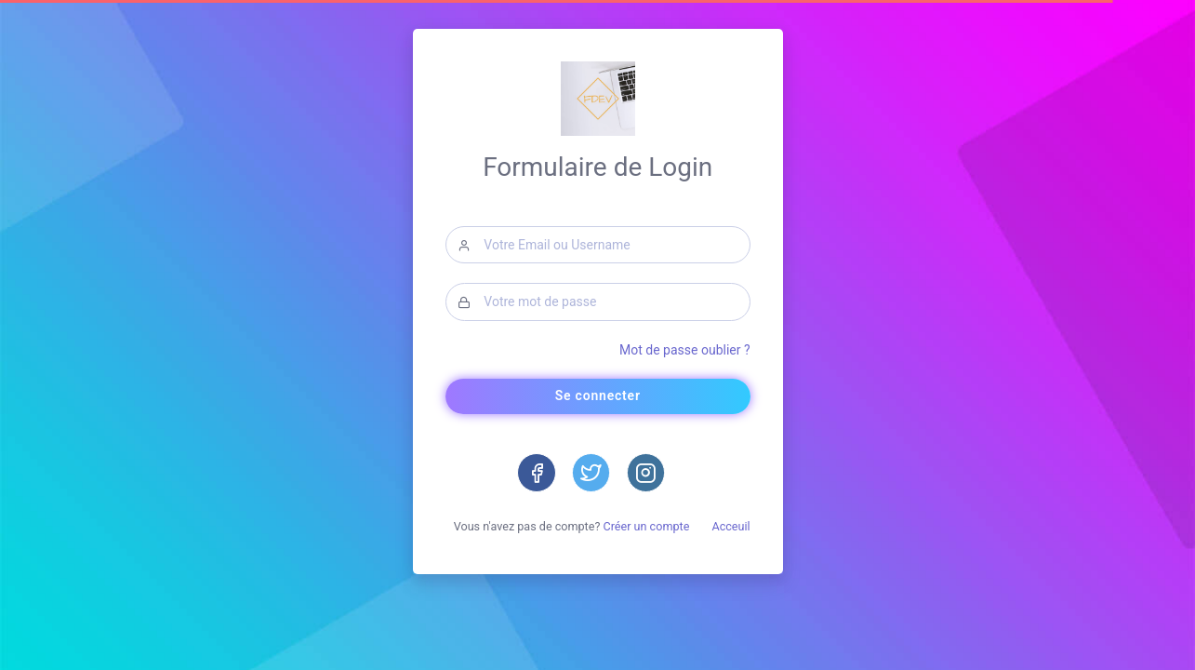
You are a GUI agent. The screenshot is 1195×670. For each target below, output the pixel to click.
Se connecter (597, 395)
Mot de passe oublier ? (684, 349)
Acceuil (730, 525)
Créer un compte (646, 525)
